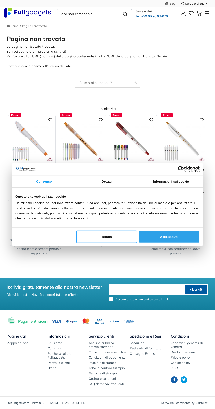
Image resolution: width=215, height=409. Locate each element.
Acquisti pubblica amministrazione (101, 345)
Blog (170, 3)
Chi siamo (55, 343)
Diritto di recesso (183, 352)
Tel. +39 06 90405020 (151, 16)
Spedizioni (137, 343)
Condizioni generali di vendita (187, 345)
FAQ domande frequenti (106, 384)
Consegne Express (143, 354)
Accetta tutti (169, 237)
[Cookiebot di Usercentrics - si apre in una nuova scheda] (181, 169)
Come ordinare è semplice (107, 352)
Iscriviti (196, 289)
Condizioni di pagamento (107, 357)
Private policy (181, 357)
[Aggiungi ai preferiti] (50, 119)
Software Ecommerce (175, 403)
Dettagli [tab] (107, 181)
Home (12, 26)
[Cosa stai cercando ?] (88, 13)
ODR (174, 368)
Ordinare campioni (102, 379)
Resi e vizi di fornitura (145, 348)
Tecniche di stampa (103, 373)
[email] (146, 289)
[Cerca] (125, 13)
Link (166, 299)
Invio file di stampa (103, 363)
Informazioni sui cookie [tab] (171, 181)
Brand (52, 368)
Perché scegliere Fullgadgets (59, 355)
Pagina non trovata (34, 26)
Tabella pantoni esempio (107, 368)
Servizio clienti (194, 4)
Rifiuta (107, 237)
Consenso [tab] (44, 181)
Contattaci (55, 348)
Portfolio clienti (59, 363)
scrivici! (60, 51)
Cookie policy (180, 363)
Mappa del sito (17, 343)
